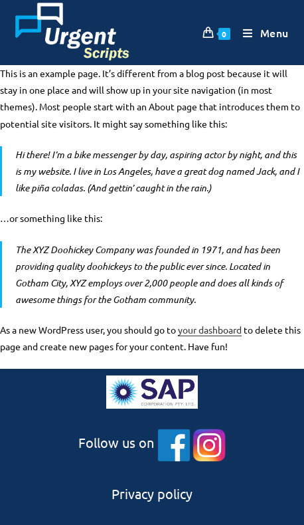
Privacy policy (152, 493)
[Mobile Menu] (261, 32)
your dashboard (210, 330)
